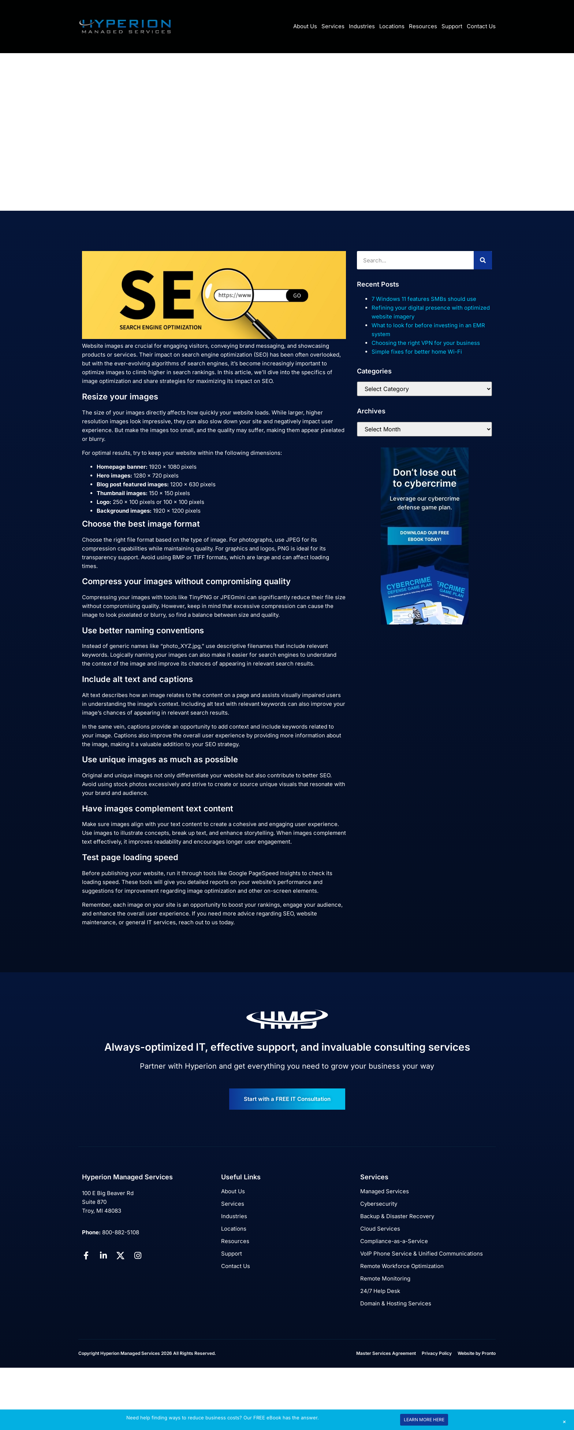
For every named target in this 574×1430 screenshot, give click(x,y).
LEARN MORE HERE (424, 1419)
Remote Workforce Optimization (402, 1266)
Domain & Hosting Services (395, 1303)
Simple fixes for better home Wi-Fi (417, 351)
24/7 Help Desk (380, 1290)
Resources (423, 26)
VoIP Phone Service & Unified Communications (421, 1253)
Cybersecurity (378, 1203)
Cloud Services (380, 1228)
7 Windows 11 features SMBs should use (424, 298)
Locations (392, 26)
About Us (305, 26)
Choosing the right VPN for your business (426, 342)
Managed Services (384, 1191)
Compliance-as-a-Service (394, 1241)
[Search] (483, 260)
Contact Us (481, 26)
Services (332, 26)
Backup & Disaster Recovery (397, 1216)
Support (451, 26)
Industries (362, 26)
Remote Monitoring (385, 1278)
